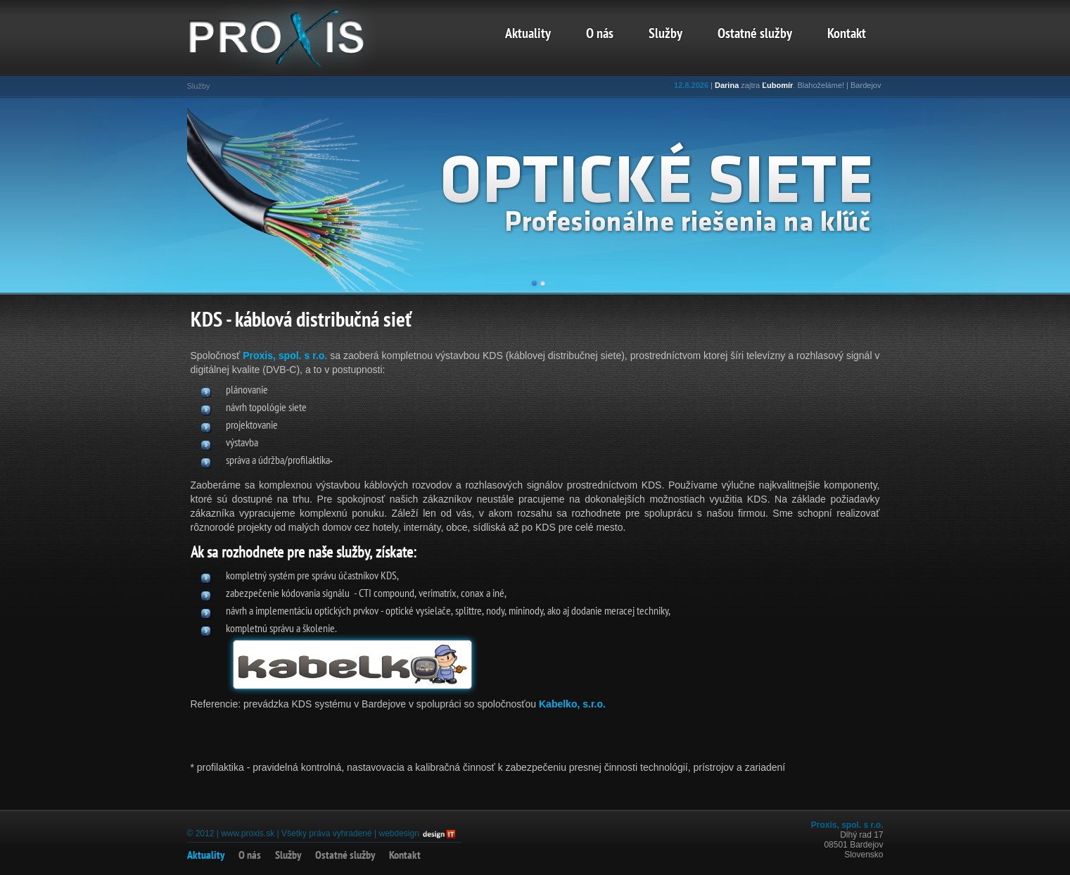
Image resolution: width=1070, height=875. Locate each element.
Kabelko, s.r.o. (572, 704)
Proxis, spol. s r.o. (286, 355)
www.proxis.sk (247, 833)
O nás (599, 34)
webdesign (398, 833)
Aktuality (528, 34)
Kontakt (846, 34)
